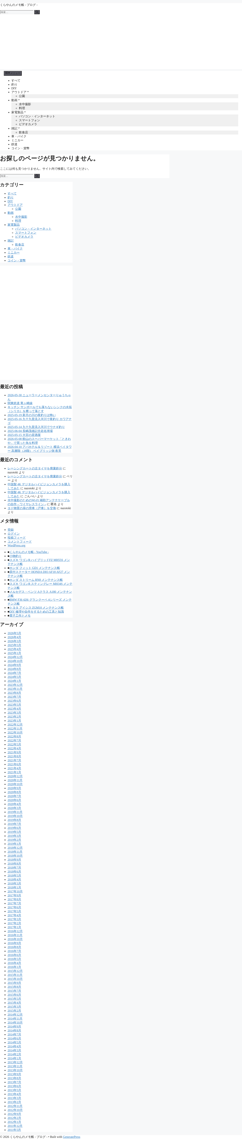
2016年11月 (15, 935)
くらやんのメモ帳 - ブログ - (19, 4)
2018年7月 (14, 867)
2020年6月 (14, 800)
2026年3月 (14, 641)
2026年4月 (14, 637)
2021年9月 (14, 752)
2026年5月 (14, 633)
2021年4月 (14, 768)
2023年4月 (14, 708)
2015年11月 (15, 974)
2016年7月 (14, 951)
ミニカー (17, 140)
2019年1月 (14, 843)
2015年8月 (14, 986)
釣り (14, 84)
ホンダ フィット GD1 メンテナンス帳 (34, 568)
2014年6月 (14, 1038)
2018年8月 (14, 863)
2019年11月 (15, 812)
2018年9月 (14, 859)
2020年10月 (15, 784)
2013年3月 (14, 1098)
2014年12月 (15, 1014)
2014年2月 (14, 1054)
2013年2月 (14, 1102)
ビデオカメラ (28, 124)
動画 (15, 100)
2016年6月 (14, 955)
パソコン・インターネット (37, 116)
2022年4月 (14, 748)
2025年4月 (14, 649)
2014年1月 (14, 1058)
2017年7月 (14, 903)
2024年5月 (14, 676)
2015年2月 (14, 1010)
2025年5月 (14, 645)
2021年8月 (14, 756)
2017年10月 (15, 891)
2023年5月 (14, 704)
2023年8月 (14, 692)
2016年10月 (15, 939)
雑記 (15, 128)
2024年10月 (15, 661)
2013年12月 (15, 1062)
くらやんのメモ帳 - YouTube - (29, 552)
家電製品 (18, 112)
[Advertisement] (121, 42)
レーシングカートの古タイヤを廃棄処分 (35, 468)
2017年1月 (14, 927)
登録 (11, 529)
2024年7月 (14, 673)
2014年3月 (14, 1050)
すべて (15, 80)
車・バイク (18, 136)
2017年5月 (14, 911)
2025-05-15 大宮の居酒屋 (24, 434)
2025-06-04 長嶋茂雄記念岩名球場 (30, 431)
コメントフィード (20, 541)
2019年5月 (14, 831)
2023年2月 (14, 716)
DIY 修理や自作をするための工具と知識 (36, 611)
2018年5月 (14, 875)
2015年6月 (14, 994)
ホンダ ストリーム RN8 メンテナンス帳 (36, 579)
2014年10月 (15, 1022)
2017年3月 (14, 919)
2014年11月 (15, 1018)
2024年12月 (15, 657)
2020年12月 (15, 776)
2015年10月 (15, 978)
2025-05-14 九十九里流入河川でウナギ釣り (36, 427)
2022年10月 (15, 732)
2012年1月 (14, 1121)
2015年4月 (14, 1002)
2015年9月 (14, 982)
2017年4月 (14, 915)
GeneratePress (71, 1136)
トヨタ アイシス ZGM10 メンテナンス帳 (36, 607)
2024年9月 (14, 665)
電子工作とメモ (20, 615)
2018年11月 (15, 851)
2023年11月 (15, 688)
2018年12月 (15, 847)
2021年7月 (14, 760)
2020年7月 (14, 796)
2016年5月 (14, 959)
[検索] (37, 12)
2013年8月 (14, 1078)
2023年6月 (14, 700)
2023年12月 (15, 684)
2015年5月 (14, 998)
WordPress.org (16, 545)
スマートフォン (29, 120)
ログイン (14, 533)
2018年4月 (14, 879)
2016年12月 (15, 931)
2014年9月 (14, 1026)
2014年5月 (14, 1042)
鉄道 (14, 144)
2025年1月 (14, 653)
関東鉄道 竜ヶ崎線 (20, 403)
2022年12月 (15, 724)
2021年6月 (14, 764)
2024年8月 (14, 669)
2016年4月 (14, 963)
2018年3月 (14, 883)
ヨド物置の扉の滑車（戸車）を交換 (32, 508)
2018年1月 (14, 887)
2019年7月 (14, 823)
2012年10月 (15, 1110)
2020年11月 (15, 780)
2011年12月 (15, 1125)
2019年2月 (14, 839)
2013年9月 (14, 1074)
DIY (14, 88)
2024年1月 (14, 680)
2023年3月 (14, 712)
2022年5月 (14, 744)
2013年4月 (14, 1094)
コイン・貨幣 (20, 148)
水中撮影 (25, 104)
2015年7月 (14, 990)
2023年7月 (14, 696)
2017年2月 (14, 923)
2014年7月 (14, 1034)
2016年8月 (14, 947)
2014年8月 (14, 1030)
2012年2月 (14, 1118)
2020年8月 (14, 792)
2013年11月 (15, 1066)
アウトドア (20, 92)
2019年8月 (14, 820)
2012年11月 (15, 1106)
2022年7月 (14, 740)
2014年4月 (14, 1046)
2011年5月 (14, 1129)
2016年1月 (14, 967)
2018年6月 (14, 871)
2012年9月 (14, 1114)
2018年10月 (15, 855)
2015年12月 (15, 971)
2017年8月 (14, 899)
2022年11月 (15, 728)
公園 (22, 96)
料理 (22, 108)
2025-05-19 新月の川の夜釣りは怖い (32, 415)
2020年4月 (14, 804)
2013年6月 (14, 1086)
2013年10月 (15, 1070)
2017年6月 (14, 907)
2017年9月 (14, 895)
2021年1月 (14, 772)
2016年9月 (14, 943)
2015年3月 (14, 1006)
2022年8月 (14, 736)
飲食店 (23, 132)
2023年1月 (14, 720)
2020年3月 (14, 808)
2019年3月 (14, 835)
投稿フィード (17, 537)
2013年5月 (14, 1090)
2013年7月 (14, 1082)
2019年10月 (15, 816)
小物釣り (15, 556)
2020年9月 (14, 788)
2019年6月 (14, 827)
